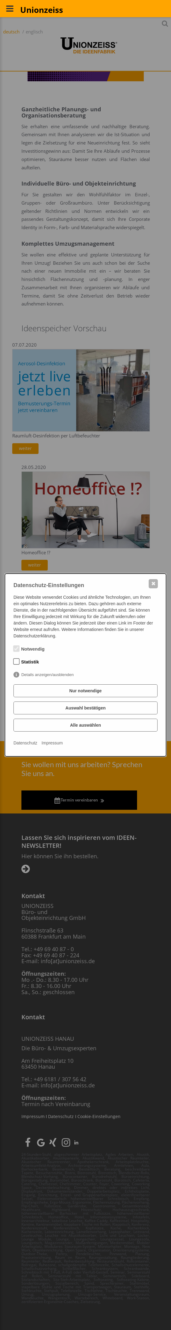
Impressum (52, 742)
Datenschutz (25, 742)
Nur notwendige (85, 690)
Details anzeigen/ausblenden (47, 674)
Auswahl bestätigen (85, 707)
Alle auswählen (85, 725)
